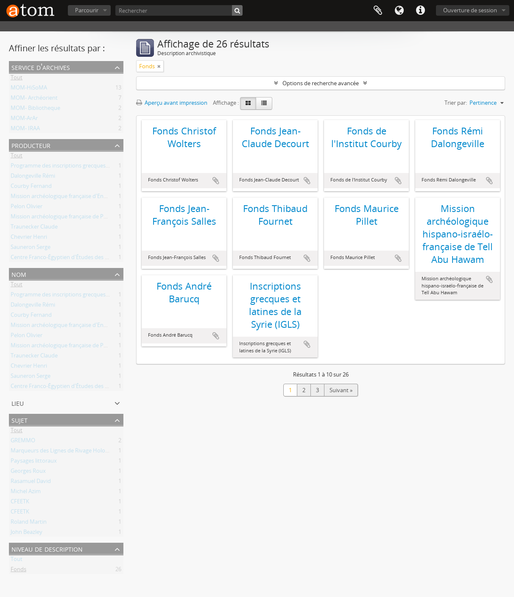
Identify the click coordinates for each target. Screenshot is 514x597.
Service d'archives (40, 67)
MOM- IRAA (25, 130)
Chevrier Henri (29, 238)
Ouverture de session (470, 10)
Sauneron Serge (30, 248)
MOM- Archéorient (34, 99)
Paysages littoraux (34, 462)
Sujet (19, 419)
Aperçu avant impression (171, 102)
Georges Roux (28, 472)
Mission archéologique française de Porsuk (64, 218)
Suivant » (341, 390)
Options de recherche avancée (320, 83)
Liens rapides (420, 10)
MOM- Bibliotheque (35, 109)
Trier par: (455, 102)
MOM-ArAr (24, 119)
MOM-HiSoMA (29, 89)
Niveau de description (47, 548)
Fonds (18, 571)
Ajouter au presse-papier (216, 180)
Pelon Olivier (26, 208)
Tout (16, 79)
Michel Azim (26, 493)
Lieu (17, 402)
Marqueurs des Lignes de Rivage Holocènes (65, 452)
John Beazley (26, 533)
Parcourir (86, 10)
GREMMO (23, 442)
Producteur (30, 145)
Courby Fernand (31, 187)
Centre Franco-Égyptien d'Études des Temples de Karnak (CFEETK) (93, 258)
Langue (399, 10)
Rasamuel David (31, 482)
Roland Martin (29, 523)
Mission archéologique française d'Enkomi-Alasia (71, 197)
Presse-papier (377, 10)
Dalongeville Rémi (33, 177)
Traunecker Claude (34, 228)
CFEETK (20, 503)
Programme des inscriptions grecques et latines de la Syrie (83, 167)
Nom (18, 273)
